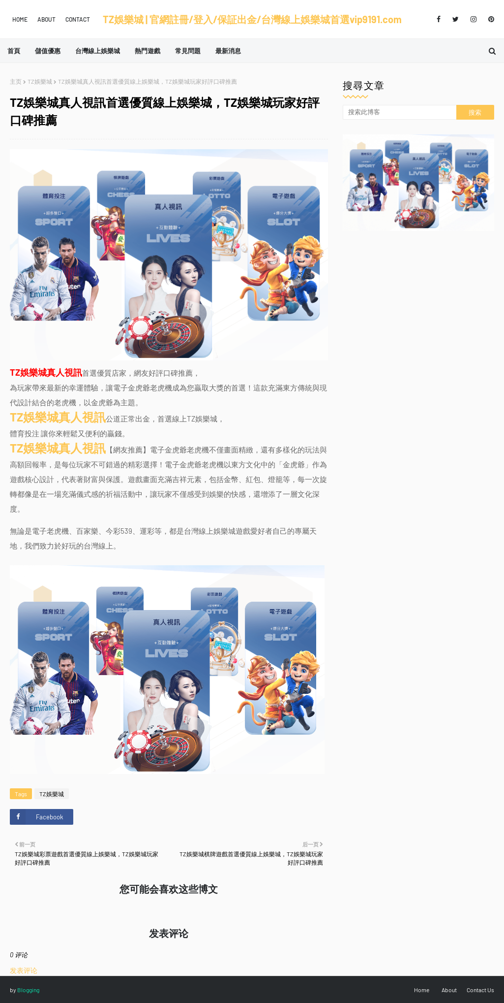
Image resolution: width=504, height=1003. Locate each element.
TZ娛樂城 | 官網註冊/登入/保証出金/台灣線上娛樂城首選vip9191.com (252, 19)
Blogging (28, 989)
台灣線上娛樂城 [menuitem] (97, 51)
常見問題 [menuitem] (188, 51)
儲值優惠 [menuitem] (47, 51)
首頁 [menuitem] (13, 51)
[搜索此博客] (399, 112)
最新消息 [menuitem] (228, 51)
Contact (77, 19)
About (46, 19)
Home (20, 19)
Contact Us (480, 989)
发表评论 (23, 970)
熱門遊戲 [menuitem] (147, 51)
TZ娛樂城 (40, 81)
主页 (16, 81)
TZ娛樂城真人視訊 (58, 417)
